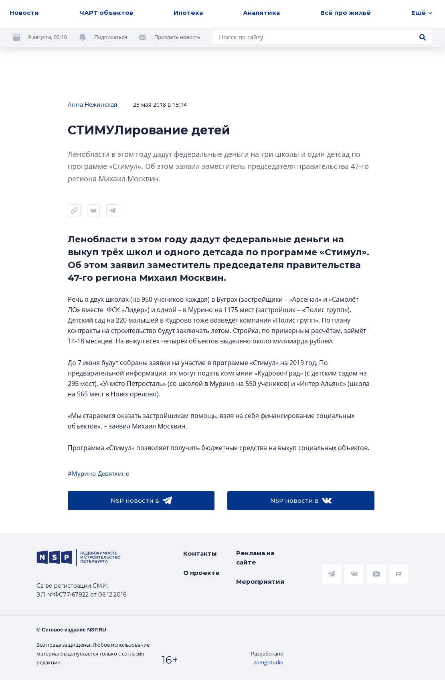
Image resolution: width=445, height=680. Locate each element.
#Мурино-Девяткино (98, 473)
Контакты (200, 553)
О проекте (201, 572)
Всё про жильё (345, 12)
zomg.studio (268, 662)
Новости (24, 12)
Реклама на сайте (255, 557)
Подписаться (110, 37)
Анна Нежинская (92, 104)
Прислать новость (177, 37)
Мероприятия (260, 581)
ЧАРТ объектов (106, 12)
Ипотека (188, 12)
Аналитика (261, 12)
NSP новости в (141, 500)
